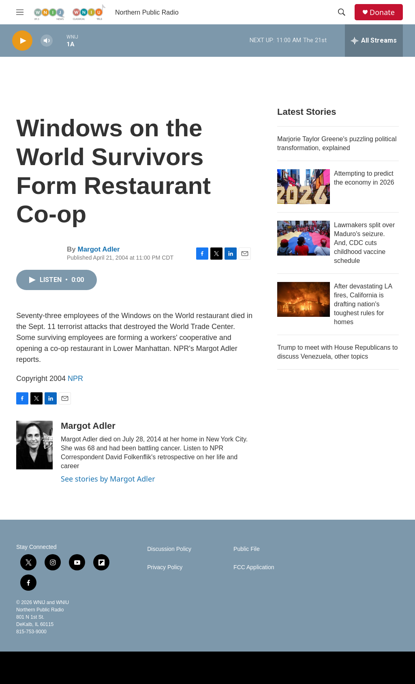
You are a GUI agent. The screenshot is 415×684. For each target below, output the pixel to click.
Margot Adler (98, 249)
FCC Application (253, 567)
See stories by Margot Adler (108, 479)
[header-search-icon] (341, 12)
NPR (75, 378)
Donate (382, 12)
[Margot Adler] (34, 445)
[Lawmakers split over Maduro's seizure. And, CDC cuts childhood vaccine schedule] (303, 238)
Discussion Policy (169, 549)
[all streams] (374, 40)
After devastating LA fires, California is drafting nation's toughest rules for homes (363, 304)
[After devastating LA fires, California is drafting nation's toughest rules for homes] (303, 299)
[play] (22, 40)
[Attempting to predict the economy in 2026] (303, 186)
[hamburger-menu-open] (20, 12)
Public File (246, 549)
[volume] (46, 41)
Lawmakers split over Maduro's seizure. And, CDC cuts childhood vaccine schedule (364, 243)
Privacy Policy (164, 567)
